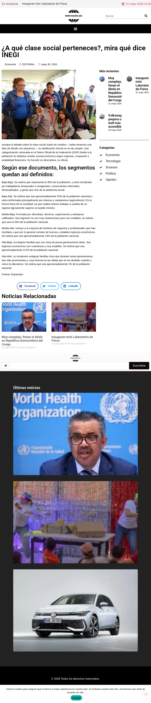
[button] (75, 33)
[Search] (146, 20)
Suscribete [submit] (139, 370)
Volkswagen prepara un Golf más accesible (116, 125)
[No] (145, 693)
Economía (10, 69)
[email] (69, 370)
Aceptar (76, 698)
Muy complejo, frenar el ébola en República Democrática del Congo (22, 345)
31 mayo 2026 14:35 (136, 6)
